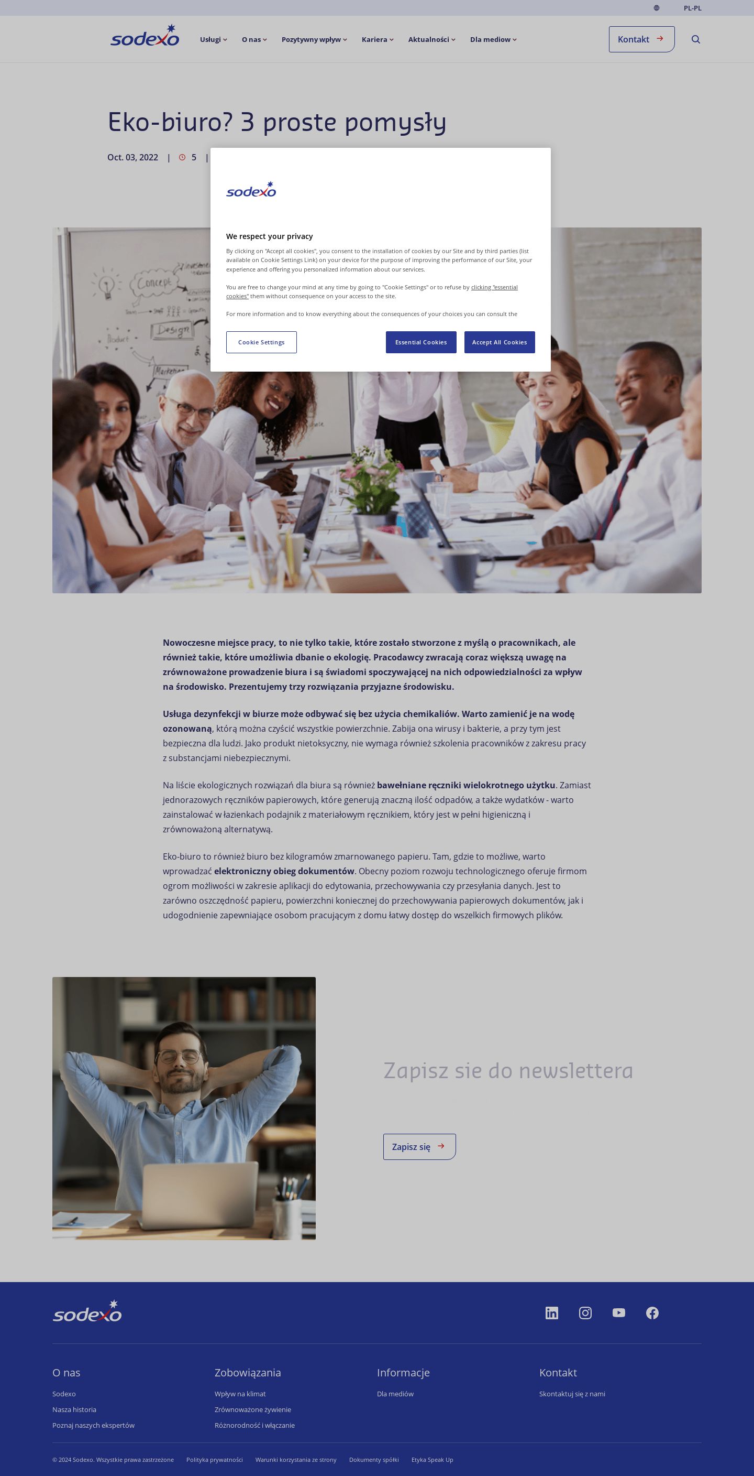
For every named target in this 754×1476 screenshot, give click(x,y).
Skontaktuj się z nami (572, 1393)
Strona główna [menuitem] (115, 36)
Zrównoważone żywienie (253, 1409)
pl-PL (693, 8)
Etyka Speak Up (432, 1459)
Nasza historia (74, 1409)
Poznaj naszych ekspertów (93, 1425)
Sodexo (64, 1393)
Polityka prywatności (214, 1459)
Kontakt (642, 38)
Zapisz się (419, 1146)
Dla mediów (395, 1393)
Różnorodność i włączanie (255, 1425)
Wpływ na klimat (240, 1393)
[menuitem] (214, 39)
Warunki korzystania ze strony (296, 1459)
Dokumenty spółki (374, 1459)
